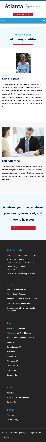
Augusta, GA (12, 352)
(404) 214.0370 (19, 267)
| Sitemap (5, 437)
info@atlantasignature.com (25, 274)
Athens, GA (11, 342)
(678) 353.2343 (17, 269)
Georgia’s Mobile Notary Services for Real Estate (21, 309)
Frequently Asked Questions (18, 397)
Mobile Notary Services (16, 329)
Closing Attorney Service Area (18, 303)
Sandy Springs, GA (14, 347)
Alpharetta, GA (12, 361)
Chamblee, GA (12, 366)
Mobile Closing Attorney (16, 294)
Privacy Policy (12, 420)
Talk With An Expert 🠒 (22, 228)
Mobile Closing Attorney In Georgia (20, 338)
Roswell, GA (11, 356)
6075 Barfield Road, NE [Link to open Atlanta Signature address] (16, 260)
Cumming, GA (12, 375)
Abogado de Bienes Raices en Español (22, 299)
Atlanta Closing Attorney (16, 289)
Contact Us (11, 402)
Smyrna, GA (11, 370)
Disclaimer (11, 415)
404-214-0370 (23, 15)
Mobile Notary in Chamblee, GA (19, 333)
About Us (10, 393)
